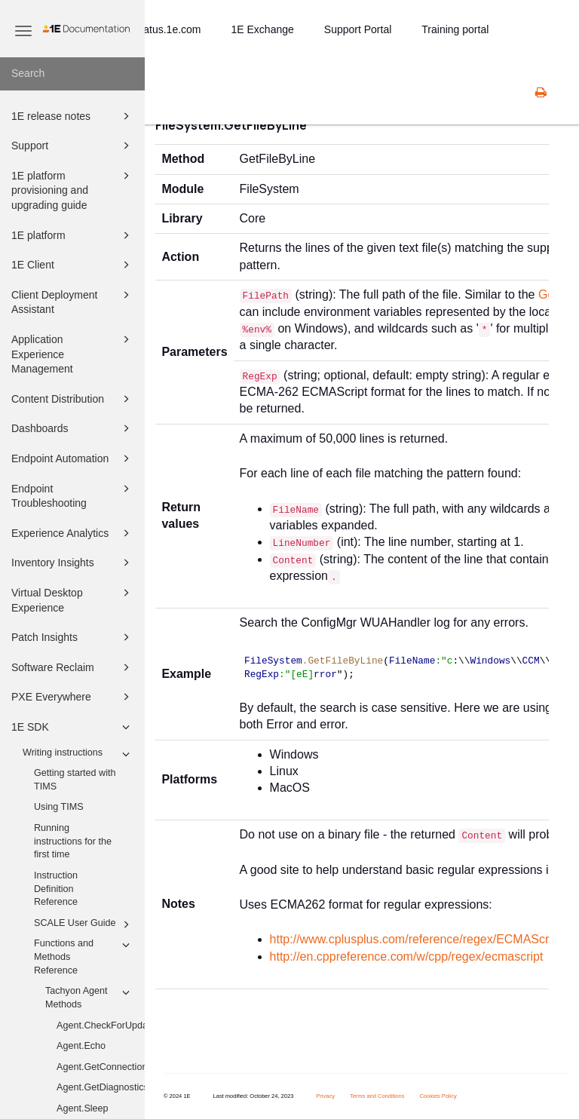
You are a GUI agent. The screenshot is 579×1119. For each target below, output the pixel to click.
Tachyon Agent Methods (89, 997)
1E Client (72, 264)
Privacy (325, 1096)
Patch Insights (72, 637)
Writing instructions (78, 754)
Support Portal (358, 29)
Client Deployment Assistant (72, 301)
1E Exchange (262, 29)
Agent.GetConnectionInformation (101, 1067)
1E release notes (72, 116)
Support (72, 145)
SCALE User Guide (84, 924)
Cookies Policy (437, 1096)
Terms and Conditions (377, 1096)
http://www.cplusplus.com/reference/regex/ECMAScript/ (417, 939)
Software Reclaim (72, 667)
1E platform (72, 235)
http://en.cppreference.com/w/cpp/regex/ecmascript (407, 956)
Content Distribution (72, 399)
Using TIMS (59, 807)
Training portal (455, 29)
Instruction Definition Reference (56, 888)
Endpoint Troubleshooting (72, 495)
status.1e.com (168, 29)
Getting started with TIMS (75, 780)
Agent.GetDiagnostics (101, 1087)
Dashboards (72, 428)
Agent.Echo (81, 1046)
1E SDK (72, 727)
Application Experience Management (72, 353)
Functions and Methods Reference (84, 956)
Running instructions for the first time (73, 841)
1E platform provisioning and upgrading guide (72, 189)
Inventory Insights (72, 562)
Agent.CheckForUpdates (101, 1025)
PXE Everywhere (72, 696)
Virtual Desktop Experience (72, 599)
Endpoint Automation (72, 458)
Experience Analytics (72, 533)
